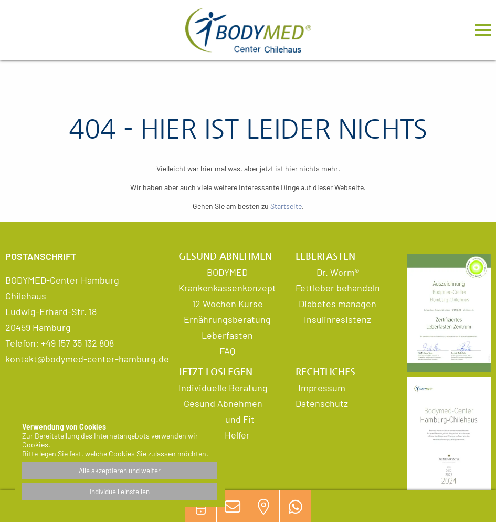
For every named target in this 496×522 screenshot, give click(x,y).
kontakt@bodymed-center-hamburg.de (87, 358)
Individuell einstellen (120, 491)
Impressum (321, 387)
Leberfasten (227, 335)
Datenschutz (322, 403)
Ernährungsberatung (227, 319)
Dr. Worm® (337, 272)
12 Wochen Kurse (227, 303)
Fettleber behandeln (338, 288)
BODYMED (227, 272)
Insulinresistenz (337, 319)
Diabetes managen (337, 303)
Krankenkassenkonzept (227, 288)
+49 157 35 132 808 (77, 343)
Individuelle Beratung (223, 387)
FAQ (227, 351)
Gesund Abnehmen (223, 403)
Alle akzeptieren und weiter (120, 470)
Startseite (286, 206)
